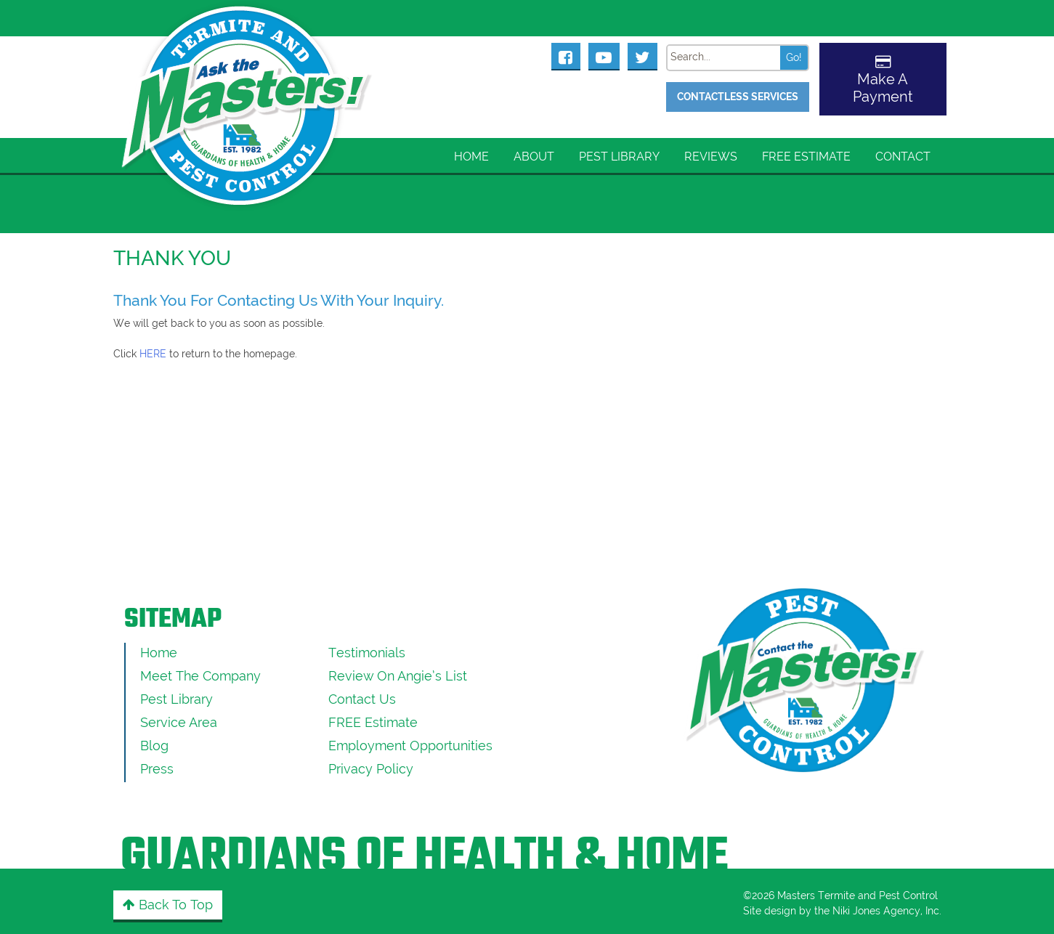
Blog (154, 745)
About (534, 156)
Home (471, 156)
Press (157, 768)
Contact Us (362, 699)
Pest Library (619, 156)
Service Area (178, 722)
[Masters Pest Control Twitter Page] (642, 56)
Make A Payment (883, 87)
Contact (903, 156)
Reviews (710, 156)
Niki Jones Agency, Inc (885, 911)
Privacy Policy (370, 768)
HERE (152, 354)
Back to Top (168, 904)
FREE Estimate (806, 156)
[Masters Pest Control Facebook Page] (565, 56)
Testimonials (366, 652)
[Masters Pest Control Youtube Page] (604, 56)
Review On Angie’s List (397, 675)
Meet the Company (200, 675)
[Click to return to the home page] (248, 87)
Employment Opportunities (410, 745)
